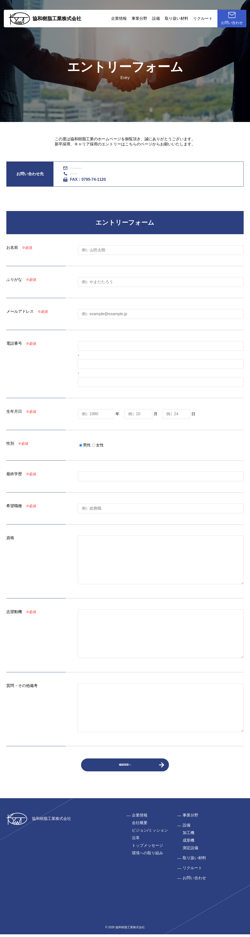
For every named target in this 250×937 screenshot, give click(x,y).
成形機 (188, 843)
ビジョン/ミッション (150, 833)
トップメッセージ (147, 848)
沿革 (136, 840)
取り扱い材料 (172, 21)
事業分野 (135, 21)
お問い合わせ (194, 880)
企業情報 (114, 21)
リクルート (198, 21)
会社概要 (139, 825)
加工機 (188, 835)
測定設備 (190, 850)
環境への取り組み (147, 856)
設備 (151, 21)
